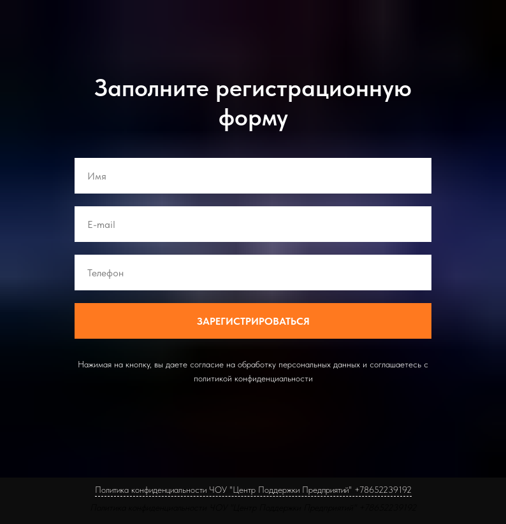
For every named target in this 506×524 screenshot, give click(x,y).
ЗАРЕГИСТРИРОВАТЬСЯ (253, 321)
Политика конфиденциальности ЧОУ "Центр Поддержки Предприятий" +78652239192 (253, 507)
